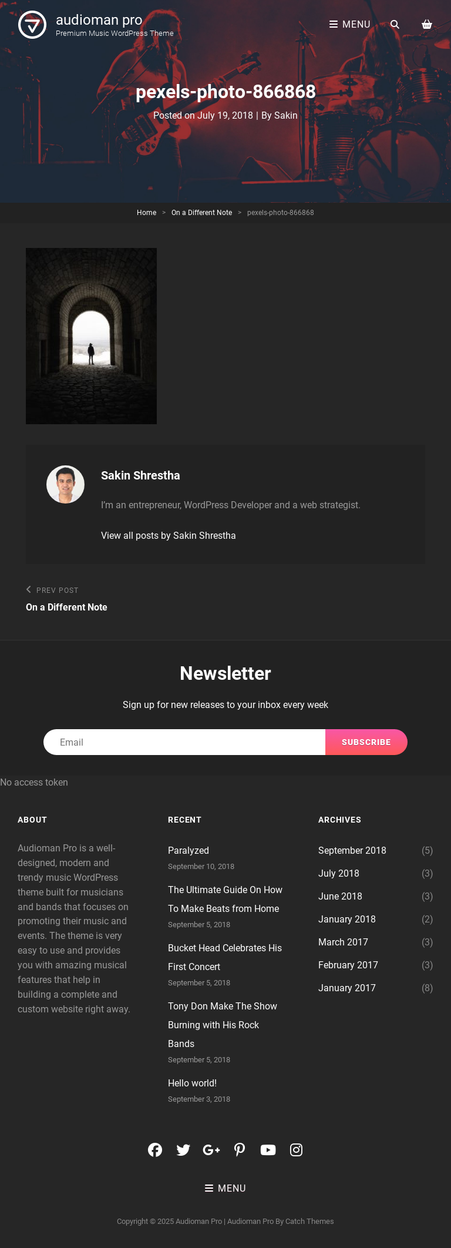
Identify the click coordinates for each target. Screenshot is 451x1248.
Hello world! (192, 1083)
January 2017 (347, 988)
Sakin (286, 115)
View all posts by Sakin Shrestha (168, 535)
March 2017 (343, 942)
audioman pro (99, 20)
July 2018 (338, 873)
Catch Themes (309, 1221)
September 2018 (352, 850)
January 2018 (347, 919)
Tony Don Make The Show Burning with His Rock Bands (222, 1025)
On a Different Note (201, 213)
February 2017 (348, 965)
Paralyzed (188, 850)
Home (146, 213)
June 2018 (340, 896)
